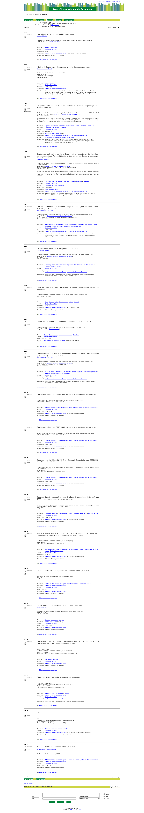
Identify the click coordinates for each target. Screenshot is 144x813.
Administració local (57, 693)
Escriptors (61, 620)
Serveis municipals (92, 760)
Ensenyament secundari (65, 407)
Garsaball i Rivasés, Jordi (43, 159)
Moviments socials (76, 226)
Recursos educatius (62, 729)
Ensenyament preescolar (80, 407)
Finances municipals (85, 583)
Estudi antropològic (79, 265)
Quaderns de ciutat (54, 41)
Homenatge (54, 620)
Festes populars (49, 265)
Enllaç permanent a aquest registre (48, 59)
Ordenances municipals (59, 583)
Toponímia (79, 181)
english (113, 1)
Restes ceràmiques (80, 125)
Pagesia (58, 266)
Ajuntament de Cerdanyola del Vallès (55, 53)
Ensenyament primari (51, 407)
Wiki (79, 809)
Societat (47, 47)
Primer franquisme (50, 224)
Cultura (47, 226)
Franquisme (59, 224)
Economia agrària (50, 266)
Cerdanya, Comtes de (51, 183)
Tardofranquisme (58, 373)
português (102, 1)
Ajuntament (48, 583)
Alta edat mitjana (57, 181)
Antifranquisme (59, 371)
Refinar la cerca (55, 25)
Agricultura (70, 265)
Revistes (55, 659)
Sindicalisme (48, 373)
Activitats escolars (93, 407)
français (118, 1)
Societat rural (90, 265)
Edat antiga (48, 181)
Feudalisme (66, 181)
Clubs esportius (53, 302)
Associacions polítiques (90, 371)
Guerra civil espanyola (63, 226)
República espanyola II (70, 224)
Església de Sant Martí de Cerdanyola (55, 127)
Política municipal (50, 760)
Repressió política (77, 371)
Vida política (88, 224)
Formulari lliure (116, 787)
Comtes (73, 181)
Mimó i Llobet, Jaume (51, 621)
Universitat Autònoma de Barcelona (77, 135)
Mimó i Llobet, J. (41, 607)
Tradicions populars (60, 265)
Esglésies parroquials (51, 125)
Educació (53, 729)
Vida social (53, 47)
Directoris (76, 302)
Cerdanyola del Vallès (51, 49)
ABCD (73, 809)
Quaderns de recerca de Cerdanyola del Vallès (66, 114)
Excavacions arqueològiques (66, 125)
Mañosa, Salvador (42, 36)
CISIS (70, 809)
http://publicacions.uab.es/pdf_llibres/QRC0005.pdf (59, 137)
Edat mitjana (86, 181)
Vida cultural (48, 659)
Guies (46, 302)
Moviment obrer (49, 371)
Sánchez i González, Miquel (44, 69)
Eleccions (81, 224)
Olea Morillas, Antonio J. (43, 250)
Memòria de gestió (61, 760)
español (108, 1)
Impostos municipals (72, 583)
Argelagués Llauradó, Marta (53, 133)
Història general (49, 83)
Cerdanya (61, 185)
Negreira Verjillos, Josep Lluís (45, 210)
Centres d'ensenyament (56, 551)
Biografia (47, 620)
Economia (53, 226)
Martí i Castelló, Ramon (51, 189)
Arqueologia (90, 125)
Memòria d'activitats (73, 760)
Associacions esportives (66, 302)
